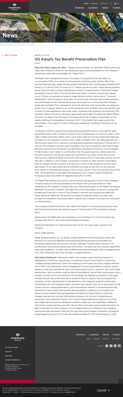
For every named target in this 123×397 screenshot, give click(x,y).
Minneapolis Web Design (13, 368)
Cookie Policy (76, 390)
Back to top (120, 381)
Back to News (11, 55)
